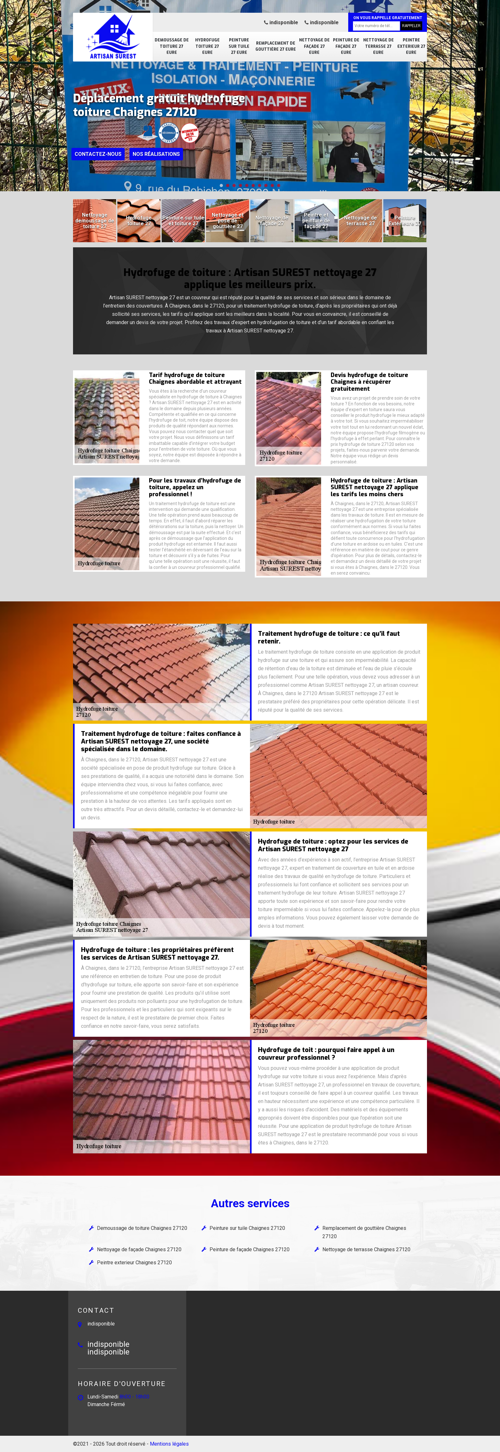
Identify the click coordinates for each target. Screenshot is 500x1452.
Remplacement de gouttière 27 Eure (275, 46)
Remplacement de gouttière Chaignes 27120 (364, 1232)
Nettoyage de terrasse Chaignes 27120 (366, 1249)
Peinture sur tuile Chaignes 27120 (247, 1228)
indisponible (281, 22)
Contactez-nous (98, 154)
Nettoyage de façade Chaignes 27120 (139, 1249)
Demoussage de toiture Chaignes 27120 (142, 1228)
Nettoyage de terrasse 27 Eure (378, 46)
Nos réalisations (156, 154)
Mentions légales (169, 1444)
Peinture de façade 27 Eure (346, 46)
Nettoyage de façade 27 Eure (314, 46)
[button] (221, 185)
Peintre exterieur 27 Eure (411, 46)
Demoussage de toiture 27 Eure (172, 46)
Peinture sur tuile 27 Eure (239, 46)
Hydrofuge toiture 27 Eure (207, 46)
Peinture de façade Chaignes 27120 (250, 1249)
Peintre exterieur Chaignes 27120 (134, 1263)
